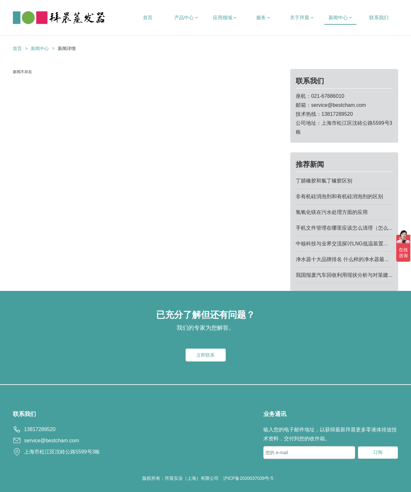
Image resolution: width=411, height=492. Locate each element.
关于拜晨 (302, 17)
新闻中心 (340, 17)
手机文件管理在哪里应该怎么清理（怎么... (344, 228)
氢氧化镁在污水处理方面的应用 (332, 212)
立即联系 (205, 355)
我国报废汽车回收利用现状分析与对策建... (344, 275)
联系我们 (379, 17)
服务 (263, 17)
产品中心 (186, 17)
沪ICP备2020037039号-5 (248, 478)
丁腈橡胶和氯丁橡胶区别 (324, 180)
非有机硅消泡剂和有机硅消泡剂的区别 (339, 196)
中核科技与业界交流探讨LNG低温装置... (342, 243)
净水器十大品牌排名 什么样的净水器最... (342, 259)
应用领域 (225, 17)
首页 (148, 17)
